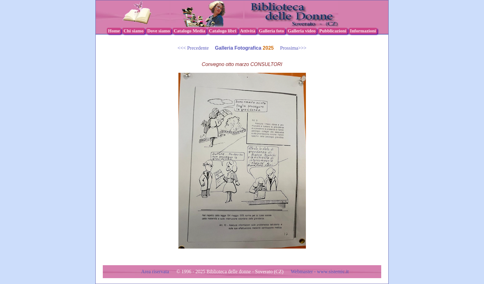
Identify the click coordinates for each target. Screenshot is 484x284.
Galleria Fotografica (239, 48)
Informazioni (363, 30)
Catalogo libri (222, 30)
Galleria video (301, 30)
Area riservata (155, 271)
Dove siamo (158, 30)
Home (114, 30)
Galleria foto (271, 30)
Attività (247, 30)
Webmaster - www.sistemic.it (320, 271)
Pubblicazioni (332, 30)
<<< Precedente (196, 48)
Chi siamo (133, 30)
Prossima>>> (291, 48)
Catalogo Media (189, 30)
